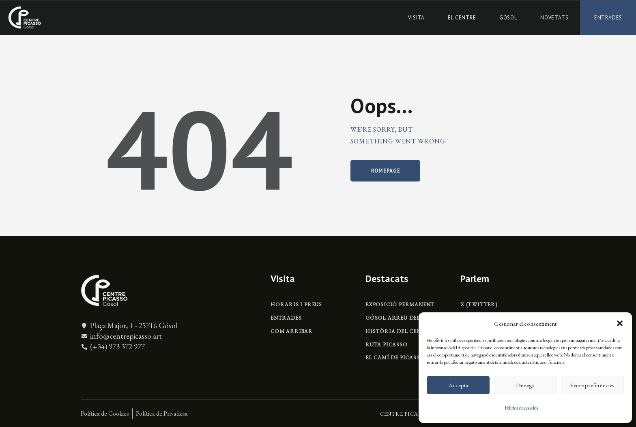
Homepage (385, 170)
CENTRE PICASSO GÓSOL (415, 413)
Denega (525, 385)
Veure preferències (592, 385)
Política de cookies (521, 407)
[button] (620, 323)
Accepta (458, 385)
